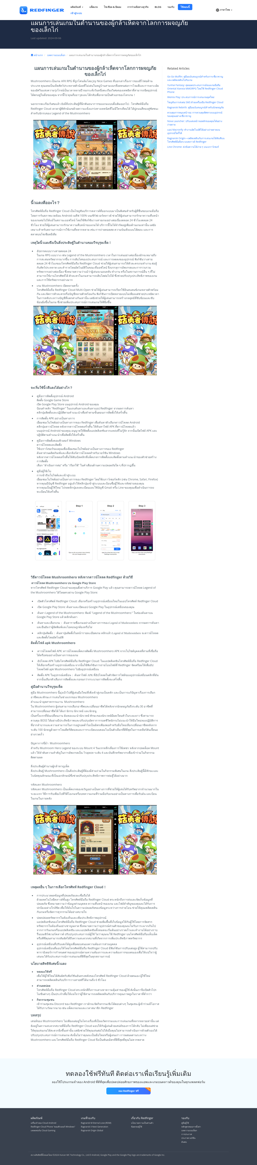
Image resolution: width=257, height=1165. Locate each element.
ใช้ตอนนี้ (185, 7)
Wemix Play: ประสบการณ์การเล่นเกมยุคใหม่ (190, 97)
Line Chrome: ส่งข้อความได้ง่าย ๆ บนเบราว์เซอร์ (193, 146)
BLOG (158, 7)
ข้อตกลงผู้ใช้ (136, 1126)
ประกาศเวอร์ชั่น (188, 1138)
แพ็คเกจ (93, 7)
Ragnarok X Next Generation (94, 1126)
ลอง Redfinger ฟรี (134, 1090)
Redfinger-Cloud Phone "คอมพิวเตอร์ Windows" (53, 1126)
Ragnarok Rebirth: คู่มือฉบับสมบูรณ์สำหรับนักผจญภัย (195, 107)
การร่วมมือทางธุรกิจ (137, 7)
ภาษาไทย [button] (224, 10)
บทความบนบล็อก (56, 55)
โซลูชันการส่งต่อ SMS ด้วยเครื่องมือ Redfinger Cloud (195, 102)
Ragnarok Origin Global (92, 1130)
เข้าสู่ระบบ (76, 13)
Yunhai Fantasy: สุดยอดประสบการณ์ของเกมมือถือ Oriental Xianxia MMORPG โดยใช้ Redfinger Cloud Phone (195, 88)
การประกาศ (186, 1134)
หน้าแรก (37, 55)
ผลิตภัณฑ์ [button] (77, 7)
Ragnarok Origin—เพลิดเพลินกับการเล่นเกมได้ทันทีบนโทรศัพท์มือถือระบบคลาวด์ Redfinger (196, 140)
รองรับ (170, 7)
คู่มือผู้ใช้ (185, 1122)
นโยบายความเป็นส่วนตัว (142, 1122)
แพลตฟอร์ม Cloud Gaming (43, 1130)
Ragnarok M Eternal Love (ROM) (96, 1122)
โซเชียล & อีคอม (112, 7)
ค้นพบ (184, 1141)
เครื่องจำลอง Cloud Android (43, 1122)
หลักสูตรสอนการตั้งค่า (191, 1126)
